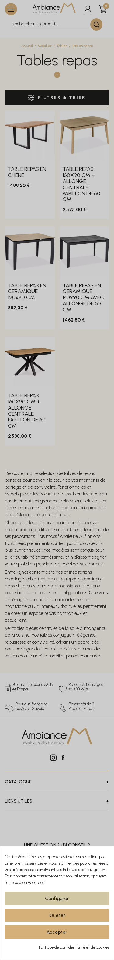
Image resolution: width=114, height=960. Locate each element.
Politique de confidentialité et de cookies (74, 947)
